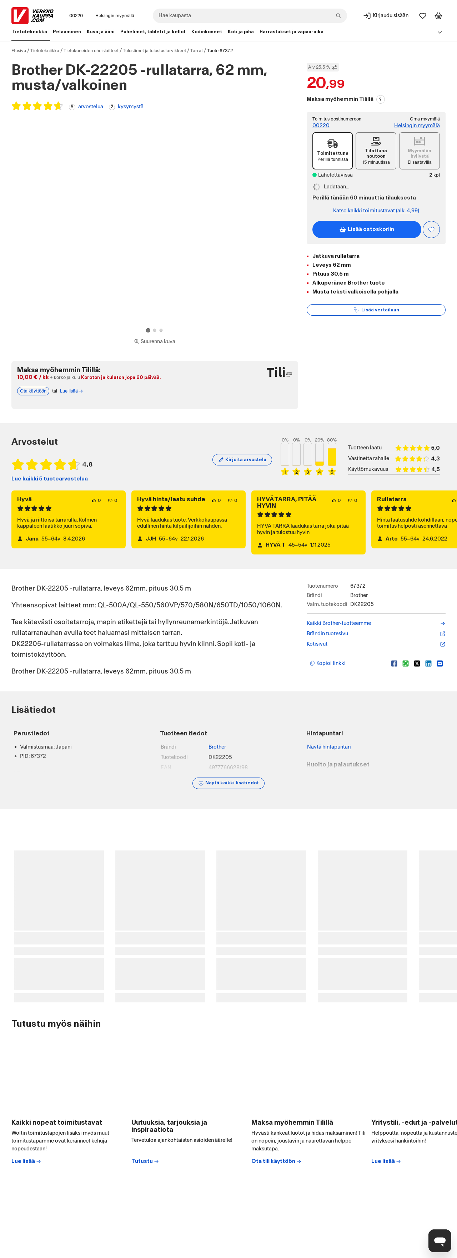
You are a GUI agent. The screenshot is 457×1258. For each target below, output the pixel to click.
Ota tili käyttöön (276, 1161)
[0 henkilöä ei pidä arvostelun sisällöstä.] (112, 500)
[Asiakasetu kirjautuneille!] (431, 229)
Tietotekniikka (44, 51)
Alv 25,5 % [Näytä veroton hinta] (322, 67)
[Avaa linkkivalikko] (440, 32)
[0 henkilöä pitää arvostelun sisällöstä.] (96, 500)
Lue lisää (26, 1161)
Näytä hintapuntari (329, 747)
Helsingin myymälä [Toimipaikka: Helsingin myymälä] (114, 16)
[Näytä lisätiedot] (228, 783)
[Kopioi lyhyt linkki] (347, 663)
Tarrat (196, 51)
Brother (217, 747)
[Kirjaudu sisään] (385, 16)
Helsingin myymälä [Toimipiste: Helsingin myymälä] (417, 125)
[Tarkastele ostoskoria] (438, 16)
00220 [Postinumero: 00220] (76, 16)
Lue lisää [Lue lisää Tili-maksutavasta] (72, 391)
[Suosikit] (423, 16)
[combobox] (250, 16)
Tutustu (145, 1161)
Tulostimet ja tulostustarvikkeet (154, 51)
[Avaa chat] (439, 1240)
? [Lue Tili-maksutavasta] (380, 99)
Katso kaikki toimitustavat (376, 211)
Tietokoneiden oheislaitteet (91, 51)
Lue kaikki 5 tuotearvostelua (49, 479)
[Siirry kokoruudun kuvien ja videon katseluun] (155, 342)
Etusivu (18, 51)
